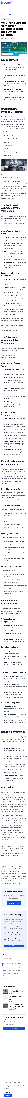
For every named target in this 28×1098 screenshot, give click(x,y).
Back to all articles (7, 14)
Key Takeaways (7, 958)
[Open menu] (25, 2)
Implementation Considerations (10, 973)
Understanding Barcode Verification (12, 961)
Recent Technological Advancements (12, 970)
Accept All (7, 1095)
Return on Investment (8, 975)
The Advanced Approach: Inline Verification (13, 967)
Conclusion (6, 978)
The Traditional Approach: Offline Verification (12, 964)
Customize (7, 1092)
